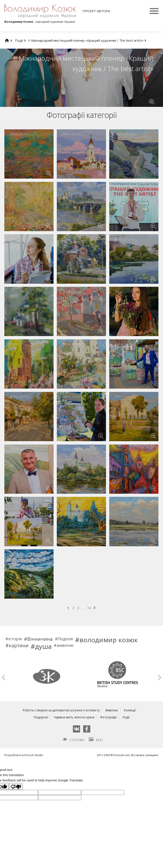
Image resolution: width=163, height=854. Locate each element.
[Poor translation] (16, 786)
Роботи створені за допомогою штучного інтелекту (60, 710)
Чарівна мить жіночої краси (73, 717)
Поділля (65, 639)
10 (89, 608)
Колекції (132, 710)
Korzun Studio (33, 755)
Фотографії (109, 717)
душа (43, 646)
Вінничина (40, 639)
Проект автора (96, 11)
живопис (65, 645)
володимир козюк (108, 640)
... (83, 608)
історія (15, 639)
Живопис (113, 710)
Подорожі (39, 717)
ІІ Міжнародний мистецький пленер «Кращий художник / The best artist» (87, 40)
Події (20, 40)
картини (19, 645)
